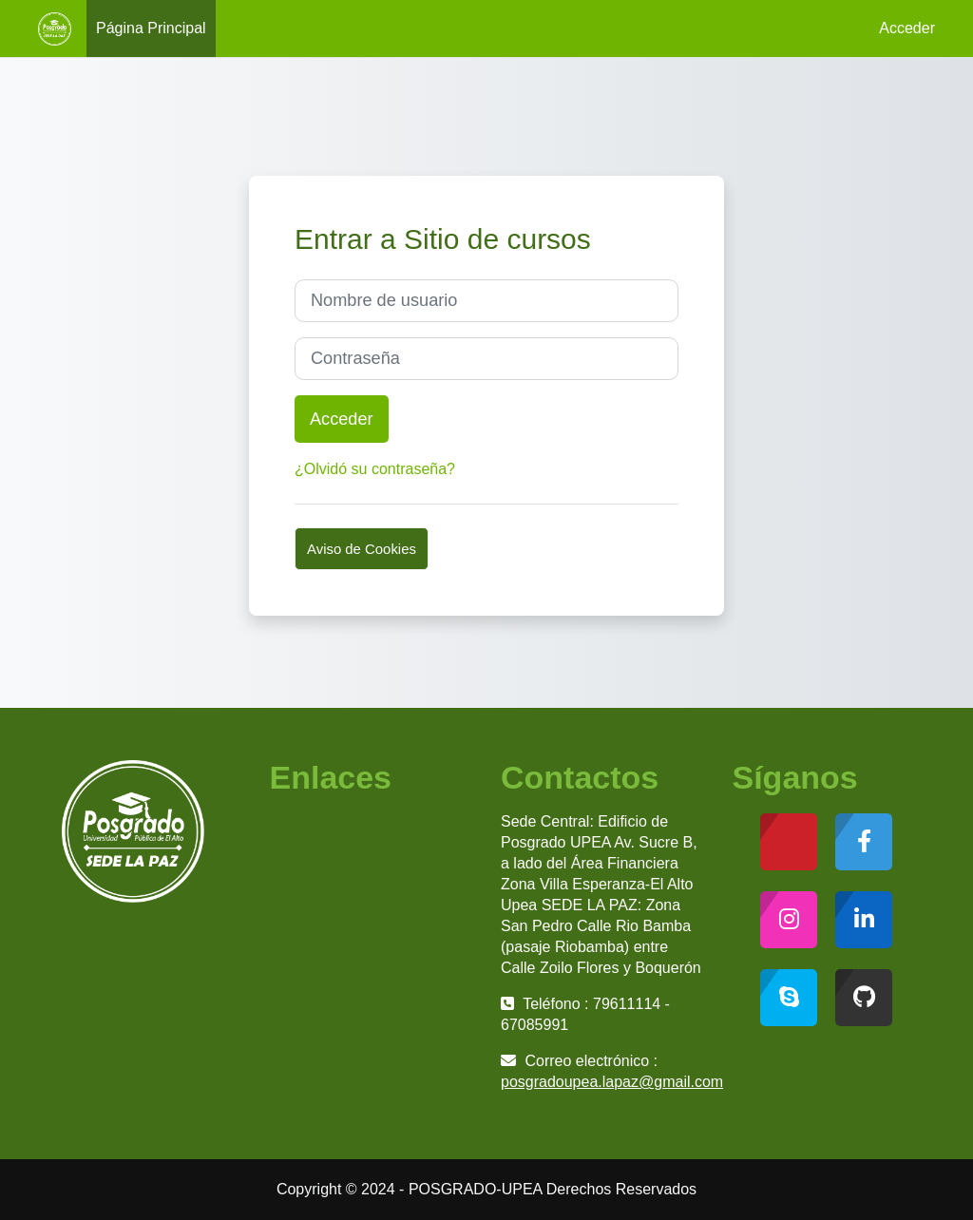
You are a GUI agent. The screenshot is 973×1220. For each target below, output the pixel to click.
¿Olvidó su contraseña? (375, 469)
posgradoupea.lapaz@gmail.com (612, 1082)
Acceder (907, 28)
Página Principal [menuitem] (151, 28)
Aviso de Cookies (361, 549)
